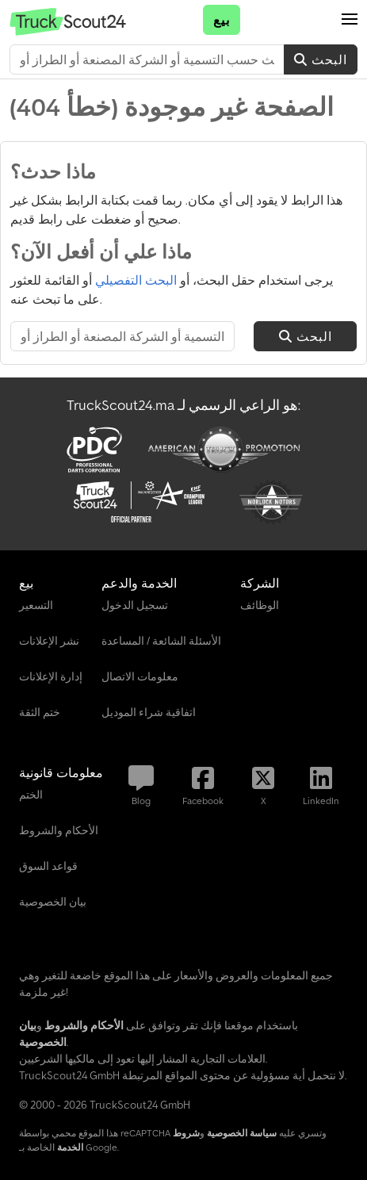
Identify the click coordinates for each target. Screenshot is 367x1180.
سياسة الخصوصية (242, 1133)
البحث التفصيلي (136, 280)
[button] (349, 20)
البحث (320, 59)
